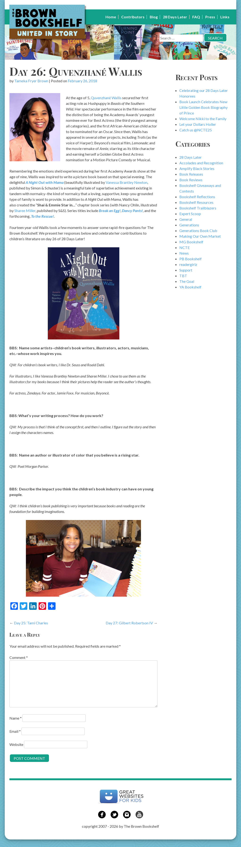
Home (110, 17)
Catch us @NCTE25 (195, 130)
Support (185, 270)
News (184, 253)
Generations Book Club (198, 230)
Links (224, 17)
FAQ (196, 17)
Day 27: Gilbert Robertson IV (129, 623)
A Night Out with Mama (45, 182)
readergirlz (188, 264)
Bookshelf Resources (196, 202)
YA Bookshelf (190, 287)
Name (15, 718)
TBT (183, 275)
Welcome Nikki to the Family (202, 118)
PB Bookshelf (190, 258)
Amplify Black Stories (196, 168)
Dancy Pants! (132, 210)
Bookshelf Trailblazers (197, 208)
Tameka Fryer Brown (31, 81)
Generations (189, 225)
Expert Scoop (190, 213)
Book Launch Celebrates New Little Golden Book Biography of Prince (203, 107)
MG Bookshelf (191, 242)
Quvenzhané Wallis (106, 97)
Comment (18, 657)
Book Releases (191, 174)
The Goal (186, 281)
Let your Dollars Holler (197, 124)
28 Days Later (175, 17)
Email (15, 731)
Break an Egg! (109, 210)
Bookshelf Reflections (197, 196)
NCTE (184, 247)
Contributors (133, 17)
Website (16, 744)
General (185, 219)
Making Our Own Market (200, 236)
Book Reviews (190, 179)
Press (210, 17)
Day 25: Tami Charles (31, 623)
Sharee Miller (25, 210)
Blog (154, 17)
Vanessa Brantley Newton (126, 182)
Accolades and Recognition (201, 163)
